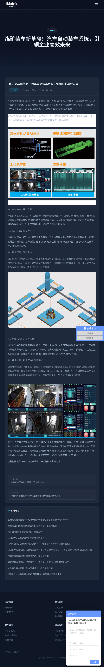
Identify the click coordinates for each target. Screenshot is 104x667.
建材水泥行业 (11, 635)
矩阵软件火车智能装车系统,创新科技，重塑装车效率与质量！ (36, 574)
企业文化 (9, 611)
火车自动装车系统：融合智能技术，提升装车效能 (30, 568)
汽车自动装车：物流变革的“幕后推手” (26, 531)
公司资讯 (59, 607)
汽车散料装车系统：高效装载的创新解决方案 (28, 555)
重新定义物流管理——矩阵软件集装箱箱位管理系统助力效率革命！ (38, 519)
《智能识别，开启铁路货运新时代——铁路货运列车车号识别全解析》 (39, 543)
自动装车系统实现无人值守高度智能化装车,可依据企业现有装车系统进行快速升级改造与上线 (50, 549)
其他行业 (9, 639)
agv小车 (17, 651)
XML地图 (62, 657)
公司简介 (9, 607)
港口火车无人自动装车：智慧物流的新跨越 (27, 537)
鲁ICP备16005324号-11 (47, 657)
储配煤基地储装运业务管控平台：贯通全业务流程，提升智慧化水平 (38, 561)
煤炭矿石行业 (11, 630)
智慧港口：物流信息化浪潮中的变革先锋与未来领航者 (32, 525)
